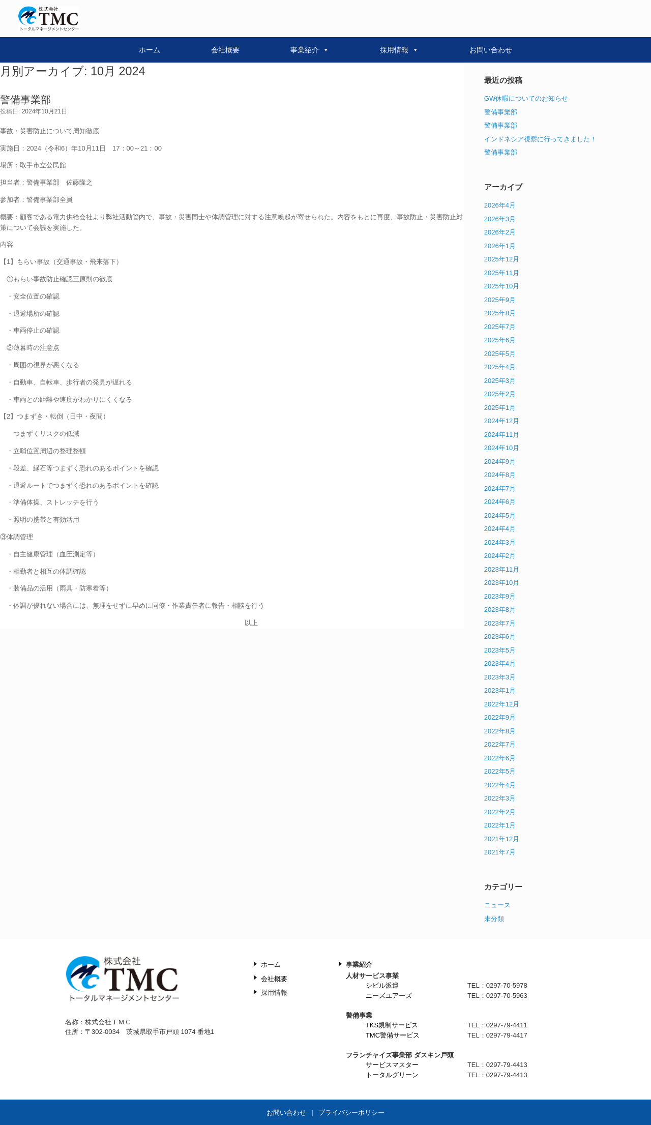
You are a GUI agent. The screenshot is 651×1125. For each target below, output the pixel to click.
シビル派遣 (382, 985)
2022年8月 (500, 731)
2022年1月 (500, 825)
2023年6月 (500, 636)
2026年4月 (500, 205)
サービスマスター (392, 1065)
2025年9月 (500, 300)
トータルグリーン (392, 1075)
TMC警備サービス (393, 1035)
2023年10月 (501, 582)
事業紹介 (309, 50)
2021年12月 (501, 839)
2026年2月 (500, 232)
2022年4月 (500, 785)
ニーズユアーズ (389, 995)
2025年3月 (500, 380)
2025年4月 (500, 367)
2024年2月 (500, 555)
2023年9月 (500, 596)
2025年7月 (500, 327)
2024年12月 (501, 421)
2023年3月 (500, 677)
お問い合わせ (490, 50)
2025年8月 (500, 313)
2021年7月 (500, 852)
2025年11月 (501, 273)
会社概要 (225, 50)
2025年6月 (500, 340)
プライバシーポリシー (351, 1112)
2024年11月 (501, 434)
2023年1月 (500, 690)
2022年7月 (500, 744)
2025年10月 (501, 286)
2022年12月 (501, 704)
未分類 (494, 919)
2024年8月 (500, 475)
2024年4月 (500, 528)
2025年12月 (501, 259)
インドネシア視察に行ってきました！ (540, 139)
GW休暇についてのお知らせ (526, 98)
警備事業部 (25, 99)
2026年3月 (500, 219)
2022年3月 (500, 798)
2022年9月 (500, 717)
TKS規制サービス (392, 1025)
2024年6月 (500, 502)
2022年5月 (500, 771)
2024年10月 (501, 448)
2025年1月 (500, 407)
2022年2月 (500, 812)
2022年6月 (500, 758)
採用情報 (399, 50)
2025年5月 (500, 354)
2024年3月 (500, 542)
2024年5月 (500, 515)
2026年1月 (500, 246)
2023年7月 (500, 623)
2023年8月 (500, 609)
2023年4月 (500, 663)
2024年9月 (500, 461)
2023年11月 (501, 569)
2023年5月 (500, 650)
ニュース (497, 905)
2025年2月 (500, 394)
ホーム (149, 50)
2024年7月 (500, 488)
